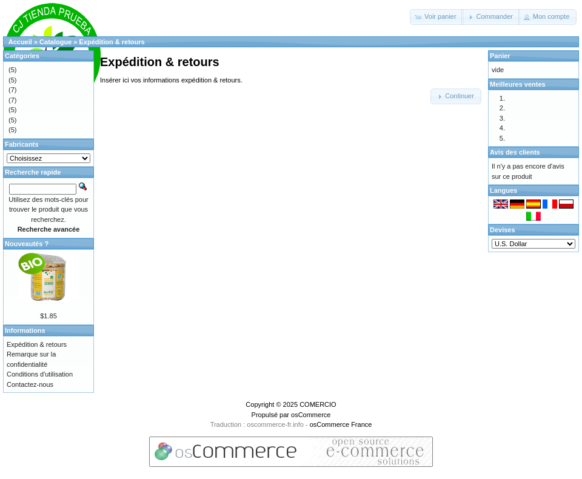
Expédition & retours (112, 41)
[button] (437, 17)
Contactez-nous (30, 384)
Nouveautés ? (26, 243)
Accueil (20, 41)
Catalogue (55, 41)
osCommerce (310, 414)
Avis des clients (515, 152)
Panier (500, 55)
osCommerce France (341, 424)
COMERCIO (317, 404)
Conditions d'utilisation (40, 374)
